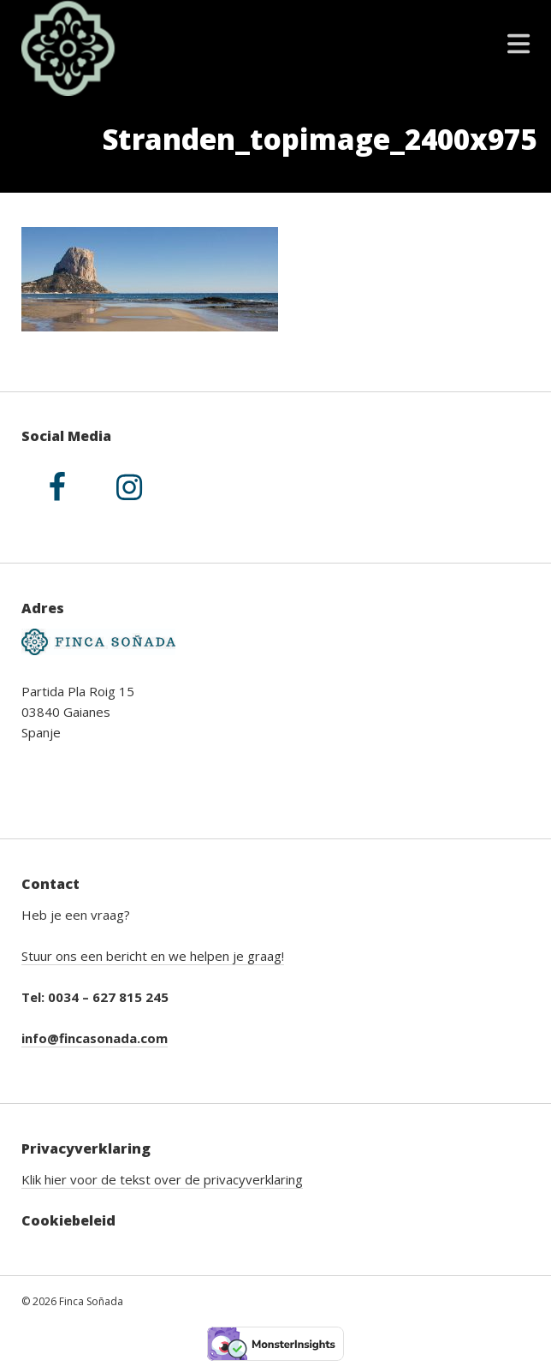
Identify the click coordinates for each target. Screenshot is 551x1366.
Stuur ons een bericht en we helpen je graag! (152, 955)
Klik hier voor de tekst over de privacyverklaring (162, 1179)
